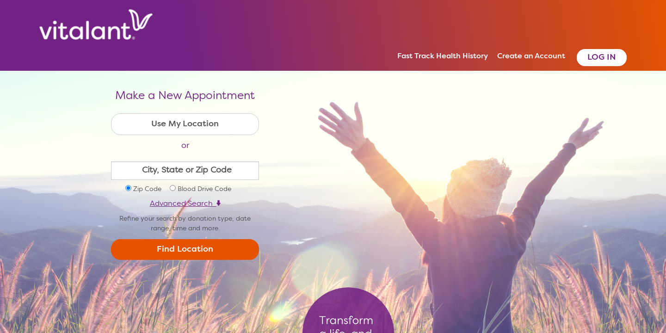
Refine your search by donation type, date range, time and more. (185, 224)
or (185, 146)
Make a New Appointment (185, 96)
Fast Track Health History (442, 56)
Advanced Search (185, 204)
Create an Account (531, 56)
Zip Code (147, 189)
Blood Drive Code (204, 189)
